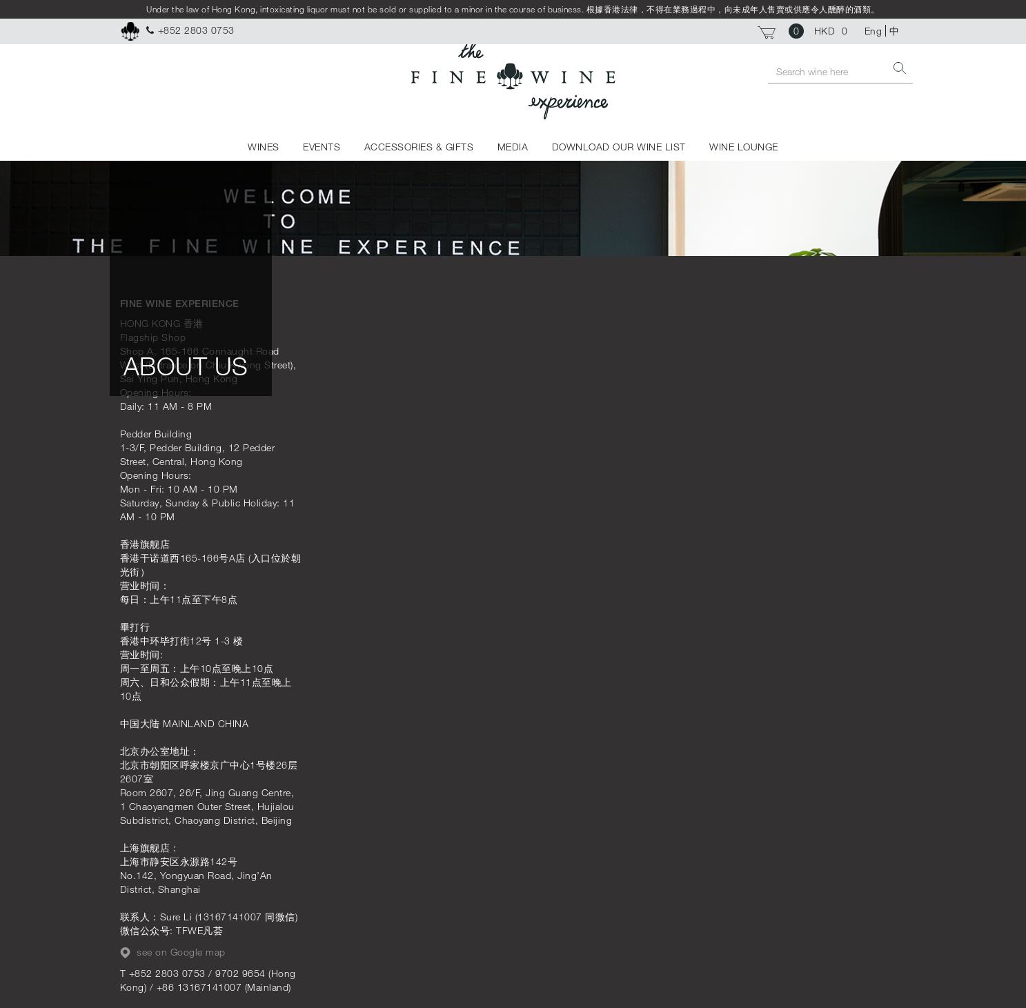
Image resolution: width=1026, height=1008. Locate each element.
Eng (873, 31)
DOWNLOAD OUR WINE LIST (619, 146)
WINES (263, 146)
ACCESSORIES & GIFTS (419, 146)
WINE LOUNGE (743, 146)
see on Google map (173, 952)
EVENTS (321, 146)
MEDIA (513, 146)
